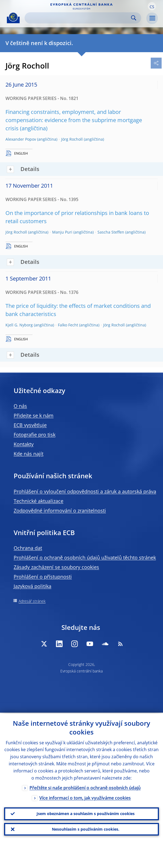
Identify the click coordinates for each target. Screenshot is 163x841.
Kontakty (24, 444)
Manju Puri (62, 232)
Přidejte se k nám (34, 415)
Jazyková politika (32, 586)
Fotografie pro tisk (34, 434)
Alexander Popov (20, 139)
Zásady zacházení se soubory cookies (56, 567)
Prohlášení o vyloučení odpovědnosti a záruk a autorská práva (85, 491)
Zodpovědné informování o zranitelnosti (60, 510)
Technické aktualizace (38, 501)
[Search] (78, 18)
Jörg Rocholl (72, 139)
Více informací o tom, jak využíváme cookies (85, 797)
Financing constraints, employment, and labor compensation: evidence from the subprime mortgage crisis (73, 120)
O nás (20, 406)
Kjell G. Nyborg (19, 324)
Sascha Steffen (110, 232)
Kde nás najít (28, 453)
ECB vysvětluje (30, 425)
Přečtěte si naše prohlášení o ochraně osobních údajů (85, 787)
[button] (152, 6)
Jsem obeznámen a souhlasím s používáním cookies (86, 813)
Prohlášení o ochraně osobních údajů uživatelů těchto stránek (85, 557)
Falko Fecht (68, 324)
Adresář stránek (32, 601)
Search (133, 18)
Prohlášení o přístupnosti (43, 576)
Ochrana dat (28, 548)
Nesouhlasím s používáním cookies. (85, 828)
